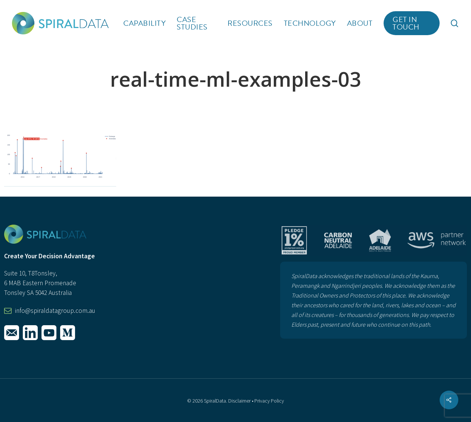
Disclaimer (239, 400)
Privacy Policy (269, 400)
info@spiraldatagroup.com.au (55, 311)
